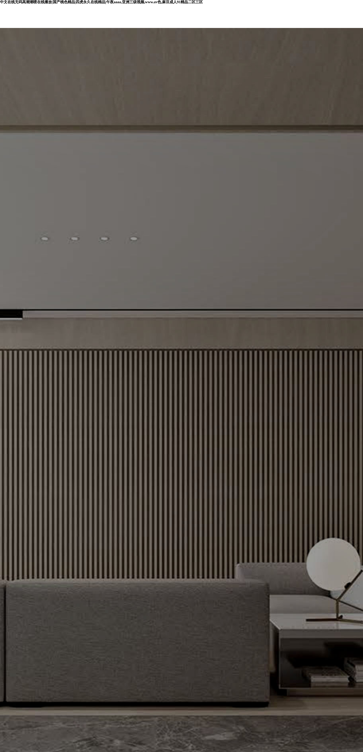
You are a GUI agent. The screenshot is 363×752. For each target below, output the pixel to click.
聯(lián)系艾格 (337, 16)
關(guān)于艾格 (291, 16)
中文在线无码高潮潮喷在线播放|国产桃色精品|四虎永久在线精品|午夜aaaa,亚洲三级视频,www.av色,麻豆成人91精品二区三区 (101, 2)
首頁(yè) (89, 16)
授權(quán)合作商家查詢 (237, 16)
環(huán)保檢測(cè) (179, 16)
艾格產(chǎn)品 (129, 16)
